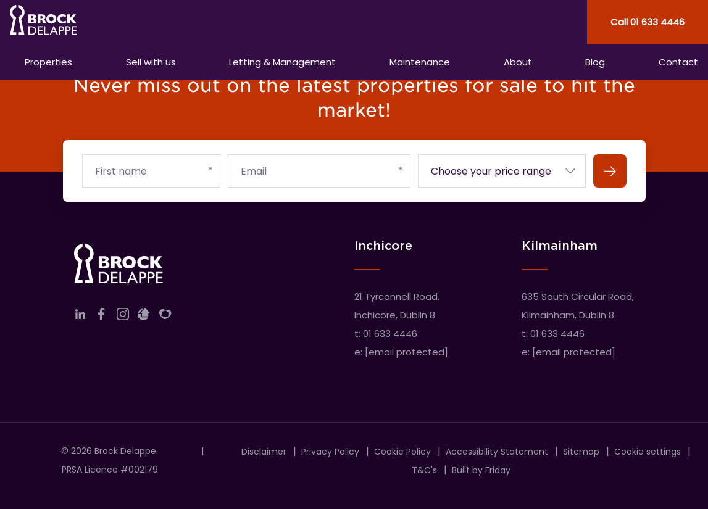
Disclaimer (263, 451)
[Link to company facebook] (101, 317)
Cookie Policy (402, 451)
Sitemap (581, 451)
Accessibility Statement (497, 451)
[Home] (177, 22)
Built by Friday (481, 470)
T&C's (424, 470)
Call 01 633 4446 (647, 21)
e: (401, 352)
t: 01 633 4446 (385, 333)
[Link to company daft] (144, 317)
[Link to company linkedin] (80, 317)
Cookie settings (647, 451)
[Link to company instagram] (123, 317)
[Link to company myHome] (165, 317)
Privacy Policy (330, 451)
